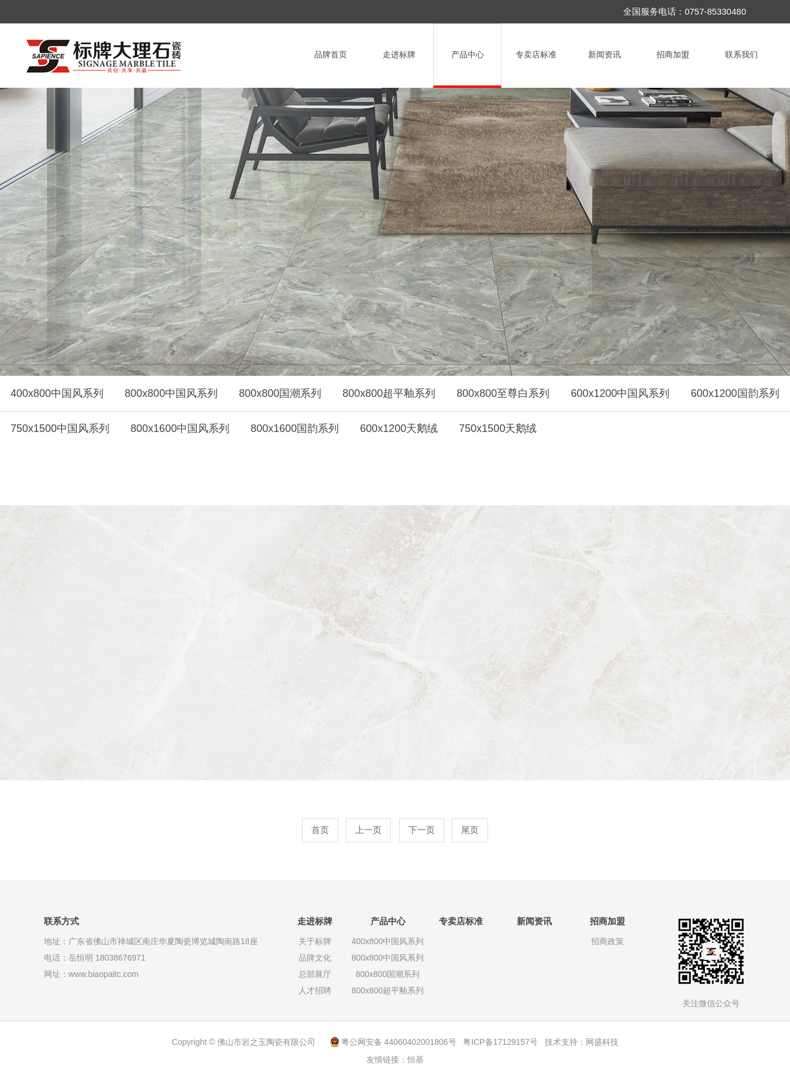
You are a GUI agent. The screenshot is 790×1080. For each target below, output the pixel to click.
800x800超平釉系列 (388, 393)
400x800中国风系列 (57, 393)
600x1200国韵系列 (735, 393)
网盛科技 (602, 1042)
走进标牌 (399, 54)
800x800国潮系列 (280, 393)
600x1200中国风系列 (620, 393)
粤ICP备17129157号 (500, 1042)
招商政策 (607, 941)
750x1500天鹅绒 (498, 428)
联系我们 (741, 54)
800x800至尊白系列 (502, 393)
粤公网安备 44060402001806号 (398, 1042)
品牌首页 (330, 54)
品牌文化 (314, 957)
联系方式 (61, 921)
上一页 (368, 830)
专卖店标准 (536, 54)
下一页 (421, 830)
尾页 (470, 830)
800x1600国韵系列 (294, 428)
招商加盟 (673, 54)
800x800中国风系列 (171, 393)
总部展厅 (314, 974)
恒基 (415, 1059)
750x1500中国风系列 (60, 428)
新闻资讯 (604, 54)
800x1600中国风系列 (179, 428)
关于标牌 (314, 941)
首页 (320, 830)
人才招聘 (314, 990)
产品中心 (467, 54)
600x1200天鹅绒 (399, 428)
